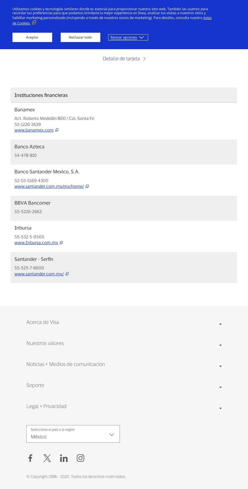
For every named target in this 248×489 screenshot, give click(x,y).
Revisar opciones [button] (124, 37)
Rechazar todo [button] (80, 37)
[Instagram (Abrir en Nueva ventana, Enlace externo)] (81, 458)
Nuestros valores (45, 343)
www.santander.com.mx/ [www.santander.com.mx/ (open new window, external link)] (39, 273)
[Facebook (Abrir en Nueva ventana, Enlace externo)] (30, 458)
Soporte (35, 385)
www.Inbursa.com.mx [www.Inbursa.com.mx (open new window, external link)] (36, 242)
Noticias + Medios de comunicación (65, 364)
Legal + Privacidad (46, 406)
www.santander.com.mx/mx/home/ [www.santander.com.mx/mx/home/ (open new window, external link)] (49, 186)
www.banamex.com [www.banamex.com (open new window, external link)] (34, 130)
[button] (47, 458)
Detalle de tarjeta (122, 58)
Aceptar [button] (32, 37)
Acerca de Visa (42, 322)
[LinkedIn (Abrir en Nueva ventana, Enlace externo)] (64, 458)
